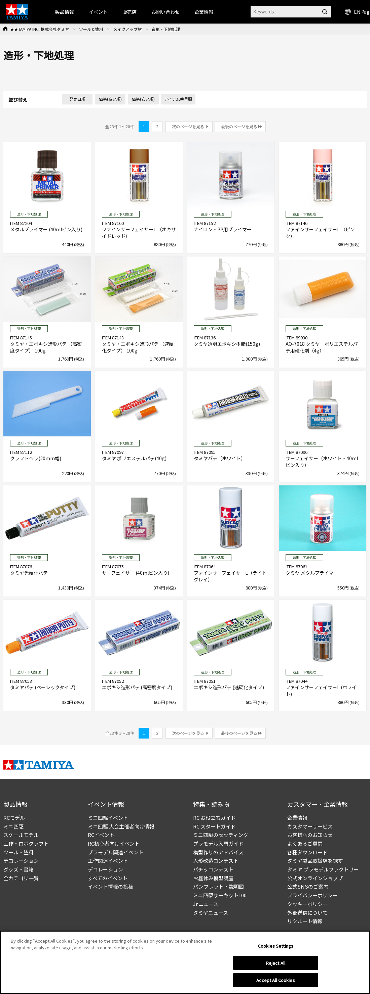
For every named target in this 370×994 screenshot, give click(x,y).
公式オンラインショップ (315, 878)
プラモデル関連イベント (115, 852)
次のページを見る (188, 126)
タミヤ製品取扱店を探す (315, 860)
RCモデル (14, 817)
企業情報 (297, 817)
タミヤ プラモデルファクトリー (323, 869)
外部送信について (307, 912)
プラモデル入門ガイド (218, 843)
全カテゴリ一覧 (21, 878)
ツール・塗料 (18, 852)
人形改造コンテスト (215, 860)
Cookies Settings (275, 947)
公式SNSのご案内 (307, 886)
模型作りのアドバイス (218, 852)
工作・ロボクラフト (26, 843)
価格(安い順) (143, 99)
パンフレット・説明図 (218, 886)
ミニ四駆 (13, 826)
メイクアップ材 (127, 29)
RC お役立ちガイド (214, 817)
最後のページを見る (239, 126)
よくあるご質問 (305, 843)
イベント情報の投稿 (110, 886)
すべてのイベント (107, 878)
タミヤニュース (210, 912)
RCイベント (101, 834)
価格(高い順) (110, 99)
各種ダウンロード (307, 852)
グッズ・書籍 (18, 869)
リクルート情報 (305, 921)
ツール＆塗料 (91, 29)
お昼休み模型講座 (213, 878)
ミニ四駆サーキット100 (220, 895)
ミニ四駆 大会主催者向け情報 (121, 826)
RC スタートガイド (214, 826)
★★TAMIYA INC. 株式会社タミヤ (39, 29)
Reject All (275, 964)
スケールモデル (21, 834)
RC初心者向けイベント (114, 843)
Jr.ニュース (205, 903)
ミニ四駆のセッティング (220, 834)
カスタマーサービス (310, 826)
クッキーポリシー (307, 903)
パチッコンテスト (213, 869)
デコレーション (21, 860)
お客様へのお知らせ (310, 834)
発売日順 (77, 99)
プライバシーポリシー (312, 895)
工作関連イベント (108, 860)
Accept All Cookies (275, 982)
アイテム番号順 (178, 99)
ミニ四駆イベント (108, 817)
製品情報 (64, 11)
